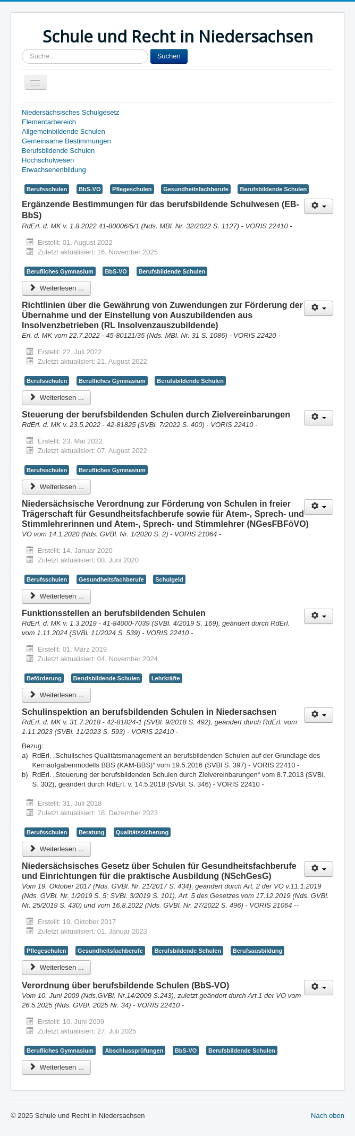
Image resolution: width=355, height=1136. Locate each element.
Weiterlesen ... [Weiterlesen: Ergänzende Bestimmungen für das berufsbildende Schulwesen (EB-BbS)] (56, 288)
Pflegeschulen (131, 189)
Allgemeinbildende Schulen (63, 131)
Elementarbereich (49, 122)
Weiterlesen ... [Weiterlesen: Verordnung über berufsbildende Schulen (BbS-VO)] (56, 1067)
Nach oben (327, 1116)
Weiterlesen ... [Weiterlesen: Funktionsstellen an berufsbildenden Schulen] (56, 695)
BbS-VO (90, 189)
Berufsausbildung (257, 950)
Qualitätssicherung (142, 832)
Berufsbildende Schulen (58, 151)
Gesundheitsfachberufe (196, 189)
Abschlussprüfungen (134, 1050)
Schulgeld (169, 579)
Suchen (169, 56)
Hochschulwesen (48, 160)
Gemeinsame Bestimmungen (66, 141)
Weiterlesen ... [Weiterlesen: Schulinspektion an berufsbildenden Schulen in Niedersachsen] (56, 849)
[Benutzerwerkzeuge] (318, 206)
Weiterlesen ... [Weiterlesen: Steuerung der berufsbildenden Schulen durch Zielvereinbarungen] (56, 487)
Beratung (91, 832)
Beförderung (44, 678)
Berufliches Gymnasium (60, 271)
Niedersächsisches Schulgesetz (71, 112)
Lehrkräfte (165, 678)
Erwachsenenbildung (54, 170)
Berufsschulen (47, 189)
